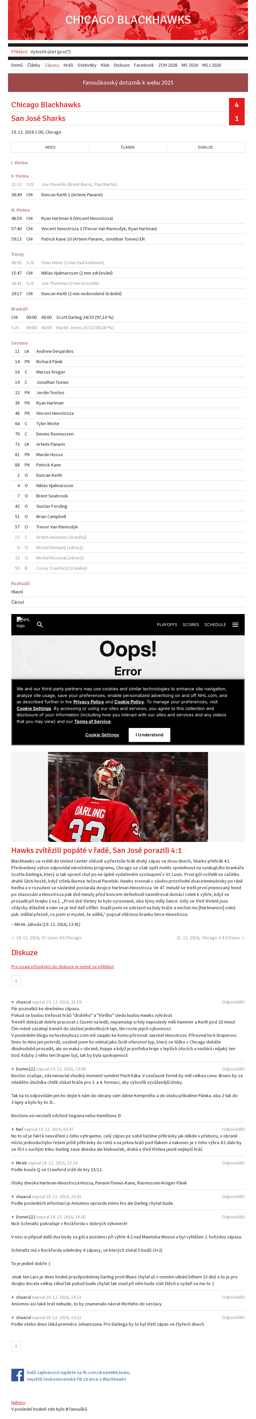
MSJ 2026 (211, 65)
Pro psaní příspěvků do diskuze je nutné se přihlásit (62, 967)
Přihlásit (19, 52)
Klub (105, 65)
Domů (17, 65)
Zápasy (52, 65)
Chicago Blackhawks (128, 19)
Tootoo (57, 392)
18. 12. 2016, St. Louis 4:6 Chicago (49, 938)
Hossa (56, 454)
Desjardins (63, 351)
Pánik (57, 361)
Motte (53, 423)
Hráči (68, 65)
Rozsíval (58, 558)
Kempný (58, 547)
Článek (128, 147)
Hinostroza (101, 218)
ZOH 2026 (167, 65)
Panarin (94, 195)
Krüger (58, 372)
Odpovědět (233, 1002)
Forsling (59, 506)
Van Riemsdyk (112, 229)
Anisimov (59, 537)
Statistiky (87, 65)
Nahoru (18, 1402)
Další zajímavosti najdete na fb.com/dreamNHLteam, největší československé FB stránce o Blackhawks (78, 1375)
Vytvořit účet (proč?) (51, 52)
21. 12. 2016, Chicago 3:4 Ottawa (208, 938)
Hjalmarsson (66, 273)
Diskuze (205, 147)
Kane (61, 239)
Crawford (58, 568)
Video (50, 147)
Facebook (144, 65)
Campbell (56, 516)
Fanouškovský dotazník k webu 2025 (128, 82)
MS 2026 (190, 65)
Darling (75, 317)
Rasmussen (62, 434)
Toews (130, 239)
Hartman (60, 218)
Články (33, 65)
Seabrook (58, 496)
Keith (62, 195)
